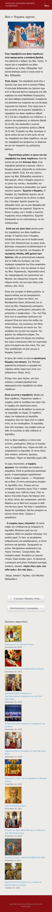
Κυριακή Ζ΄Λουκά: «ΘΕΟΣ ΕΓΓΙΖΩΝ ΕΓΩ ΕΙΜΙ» (25, 857)
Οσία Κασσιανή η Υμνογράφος (26, 608)
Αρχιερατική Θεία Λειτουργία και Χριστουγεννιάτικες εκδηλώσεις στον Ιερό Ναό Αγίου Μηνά (23, 696)
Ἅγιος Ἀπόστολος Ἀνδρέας (15, 806)
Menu (47, 5)
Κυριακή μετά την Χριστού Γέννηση (19, 644)
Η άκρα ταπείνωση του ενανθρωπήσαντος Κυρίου (24, 669)
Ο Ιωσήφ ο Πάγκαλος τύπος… (25, 598)
